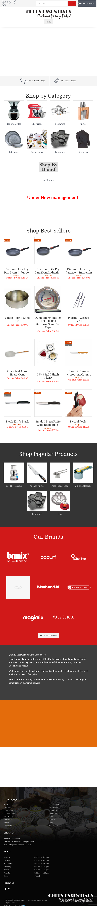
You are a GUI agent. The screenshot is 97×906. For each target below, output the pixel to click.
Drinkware (53, 807)
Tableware (8, 825)
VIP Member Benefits (65, 81)
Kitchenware (54, 804)
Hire (51, 816)
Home (6, 804)
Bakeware (53, 810)
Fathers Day (8, 810)
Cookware (8, 819)
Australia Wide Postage (32, 81)
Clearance (7, 807)
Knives (6, 822)
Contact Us (53, 825)
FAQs (51, 822)
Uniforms (53, 813)
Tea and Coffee (9, 813)
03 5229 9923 (14, 839)
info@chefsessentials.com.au (20, 845)
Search (72, 3)
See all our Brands (48, 635)
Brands (52, 819)
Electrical (7, 816)
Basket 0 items (86, 3)
